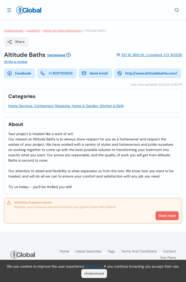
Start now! (167, 215)
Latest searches (88, 251)
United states (13, 31)
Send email (95, 73)
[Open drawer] (9, 10)
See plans (168, 257)
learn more (93, 266)
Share (16, 41)
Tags (111, 251)
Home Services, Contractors (31, 106)
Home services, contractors (62, 31)
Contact (169, 251)
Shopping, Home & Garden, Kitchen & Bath (89, 106)
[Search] (177, 10)
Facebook (19, 73)
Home (64, 251)
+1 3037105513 (56, 73)
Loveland (33, 31)
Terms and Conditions (139, 251)
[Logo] (28, 10)
